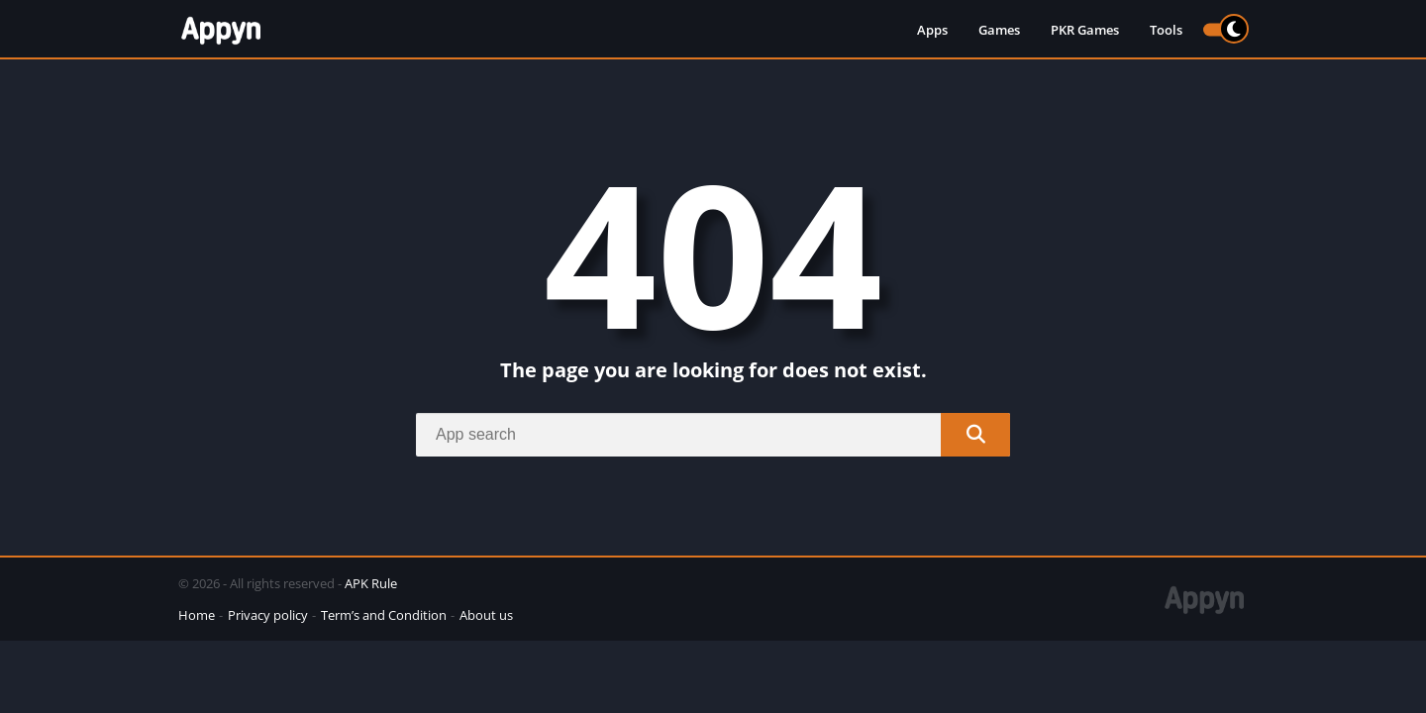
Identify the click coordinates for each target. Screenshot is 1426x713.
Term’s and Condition (384, 615)
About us (486, 615)
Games (999, 30)
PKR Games (1085, 30)
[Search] (713, 435)
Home (196, 615)
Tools (1166, 30)
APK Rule (371, 583)
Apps (932, 30)
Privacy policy (268, 615)
